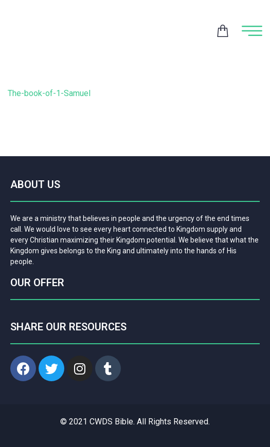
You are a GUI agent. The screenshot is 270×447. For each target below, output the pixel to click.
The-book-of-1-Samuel (49, 93)
